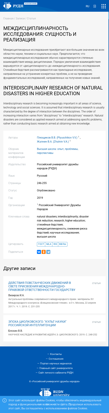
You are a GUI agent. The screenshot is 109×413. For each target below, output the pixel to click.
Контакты (56, 354)
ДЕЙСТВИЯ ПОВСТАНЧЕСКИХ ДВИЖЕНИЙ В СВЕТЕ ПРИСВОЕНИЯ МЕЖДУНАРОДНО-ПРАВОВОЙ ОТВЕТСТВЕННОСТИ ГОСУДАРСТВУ (41, 286)
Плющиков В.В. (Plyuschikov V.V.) (57, 137)
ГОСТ (41, 244)
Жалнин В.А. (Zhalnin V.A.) (53, 141)
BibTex (62, 244)
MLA (48, 244)
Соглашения (56, 358)
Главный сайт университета (56, 368)
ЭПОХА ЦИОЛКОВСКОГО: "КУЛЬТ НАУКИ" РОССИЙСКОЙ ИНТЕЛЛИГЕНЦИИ (37, 323)
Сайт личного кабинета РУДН (55, 372)
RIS (55, 244)
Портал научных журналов (56, 363)
